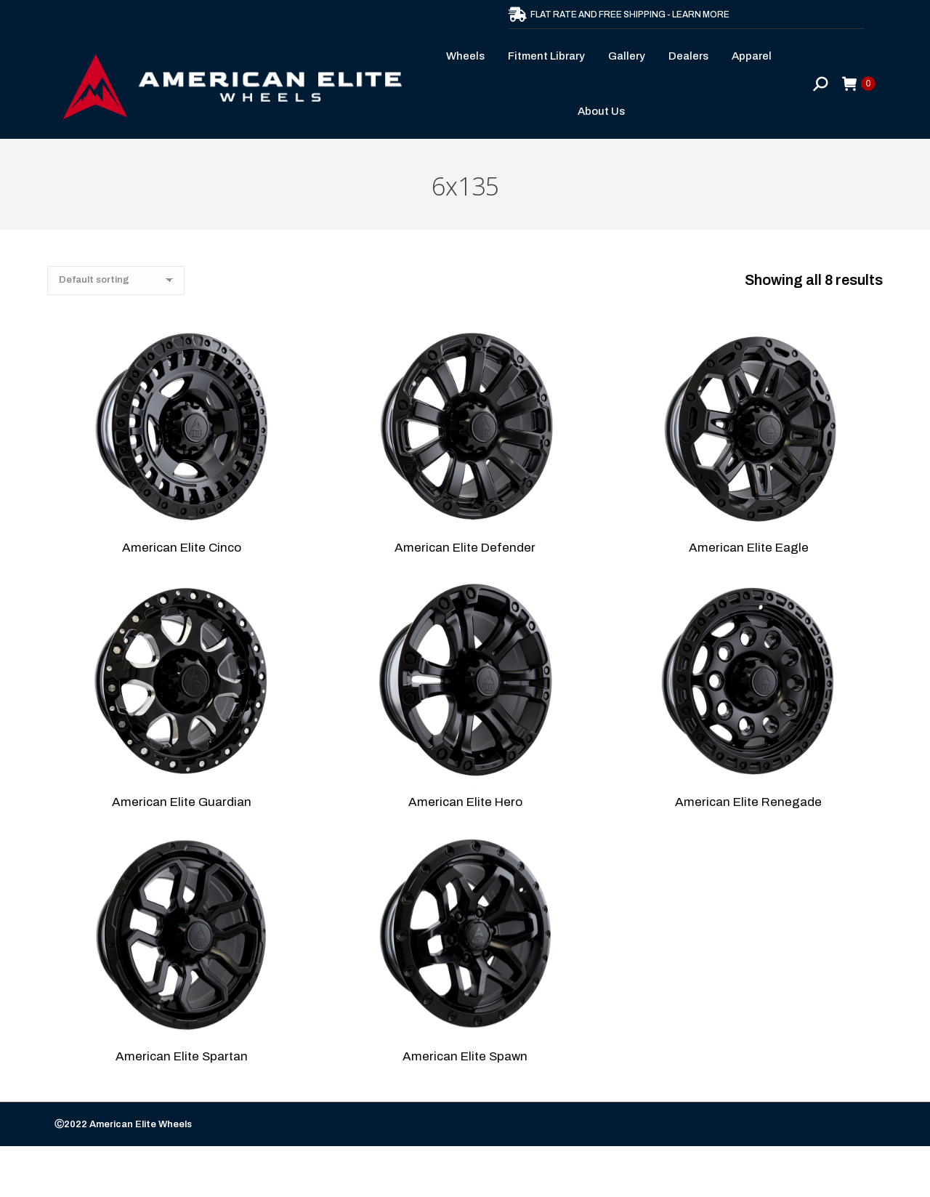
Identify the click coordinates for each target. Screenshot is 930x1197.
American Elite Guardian (181, 802)
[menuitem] (469, 56)
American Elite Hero (465, 802)
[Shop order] (116, 280)
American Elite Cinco (181, 548)
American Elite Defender (465, 548)
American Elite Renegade (748, 802)
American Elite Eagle (749, 548)
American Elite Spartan (182, 1056)
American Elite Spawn (465, 1056)
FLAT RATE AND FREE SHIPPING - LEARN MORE (619, 14)
